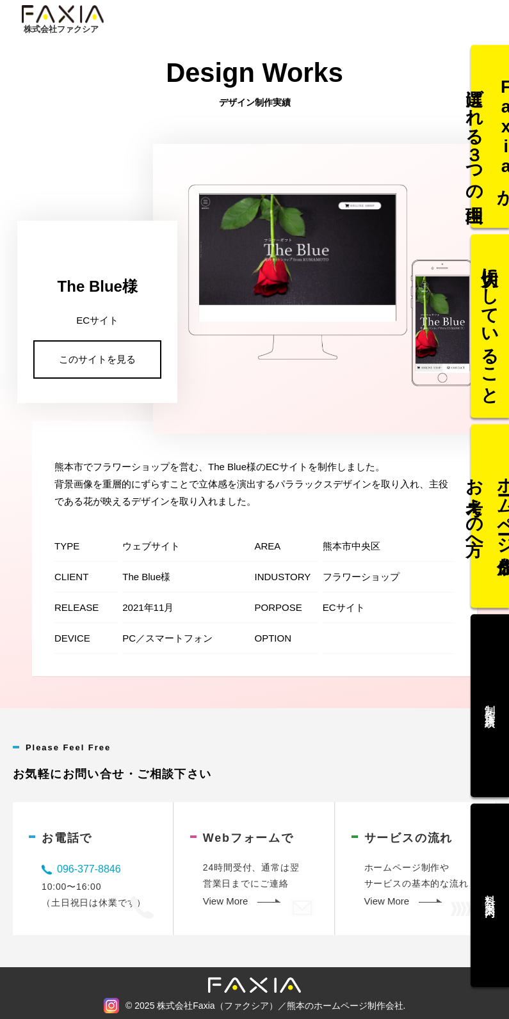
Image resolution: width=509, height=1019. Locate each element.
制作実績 (490, 701)
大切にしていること (490, 331)
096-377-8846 (89, 869)
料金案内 (490, 886)
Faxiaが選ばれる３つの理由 (490, 145)
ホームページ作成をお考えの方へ (490, 516)
